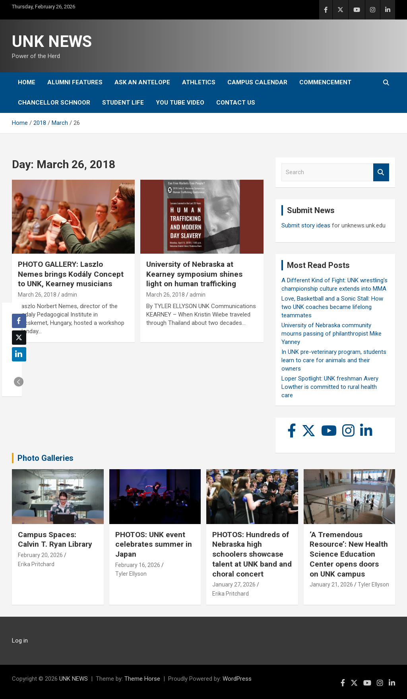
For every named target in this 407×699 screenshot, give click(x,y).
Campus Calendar (257, 82)
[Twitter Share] (19, 337)
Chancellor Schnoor (54, 102)
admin (69, 294)
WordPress (237, 678)
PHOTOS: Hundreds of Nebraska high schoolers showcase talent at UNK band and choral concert (252, 554)
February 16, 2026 (137, 565)
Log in (20, 640)
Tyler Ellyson (131, 574)
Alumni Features (75, 82)
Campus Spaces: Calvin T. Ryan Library (55, 539)
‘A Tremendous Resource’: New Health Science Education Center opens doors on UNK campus (349, 554)
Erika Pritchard (36, 564)
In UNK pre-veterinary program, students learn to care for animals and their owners (333, 360)
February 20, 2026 (40, 555)
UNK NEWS (52, 41)
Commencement (325, 82)
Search (381, 172)
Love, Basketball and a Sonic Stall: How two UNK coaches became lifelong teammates (332, 307)
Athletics (198, 82)
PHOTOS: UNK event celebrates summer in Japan (153, 544)
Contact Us (235, 102)
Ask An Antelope (142, 82)
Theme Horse (142, 678)
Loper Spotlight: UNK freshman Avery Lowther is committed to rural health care (329, 387)
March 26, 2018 (37, 294)
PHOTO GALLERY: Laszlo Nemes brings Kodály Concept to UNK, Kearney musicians (71, 274)
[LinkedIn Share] (19, 354)
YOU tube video (180, 102)
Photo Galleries (45, 458)
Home (26, 82)
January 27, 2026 (234, 584)
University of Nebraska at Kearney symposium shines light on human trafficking (194, 274)
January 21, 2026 (331, 584)
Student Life (123, 102)
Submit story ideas (305, 225)
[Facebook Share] (19, 321)
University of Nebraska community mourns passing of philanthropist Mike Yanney (331, 334)
